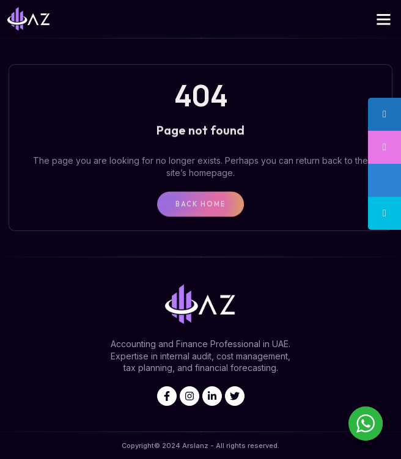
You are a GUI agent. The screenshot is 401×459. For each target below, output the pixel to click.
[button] (383, 19)
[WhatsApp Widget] (365, 423)
